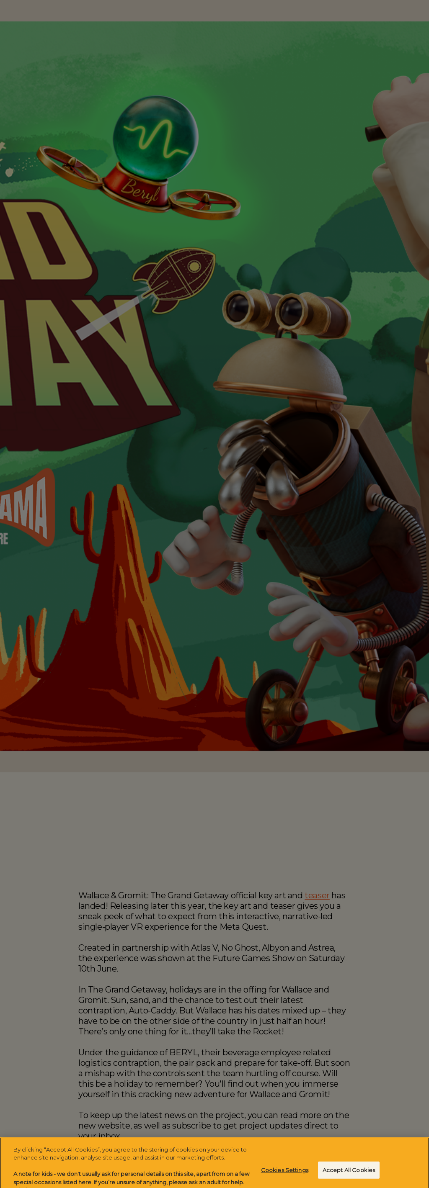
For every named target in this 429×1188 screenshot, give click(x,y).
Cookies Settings (284, 1172)
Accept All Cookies (349, 1172)
